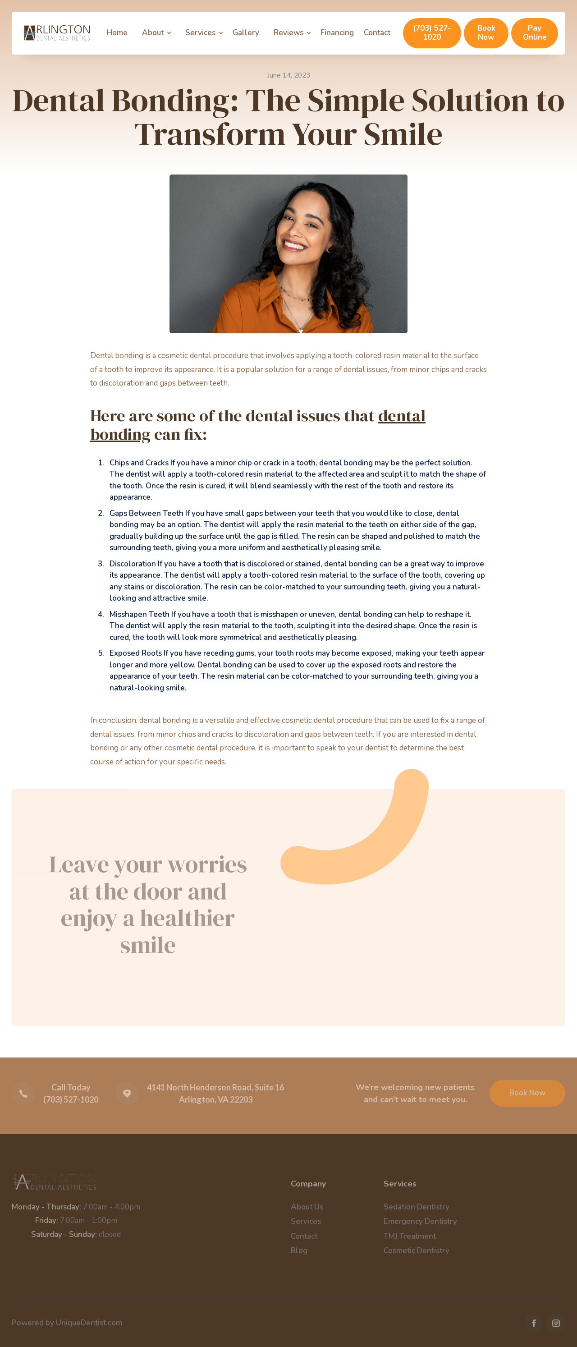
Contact (377, 33)
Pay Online (535, 32)
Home (117, 33)
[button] (159, 33)
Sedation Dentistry (416, 1207)
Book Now (486, 32)
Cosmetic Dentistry (416, 1251)
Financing (337, 33)
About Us (307, 1207)
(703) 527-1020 (432, 32)
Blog (299, 1251)
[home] (55, 33)
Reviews (288, 33)
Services (200, 33)
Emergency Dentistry (420, 1221)
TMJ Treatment (410, 1236)
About (153, 33)
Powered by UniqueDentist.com (67, 1323)
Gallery (246, 33)
